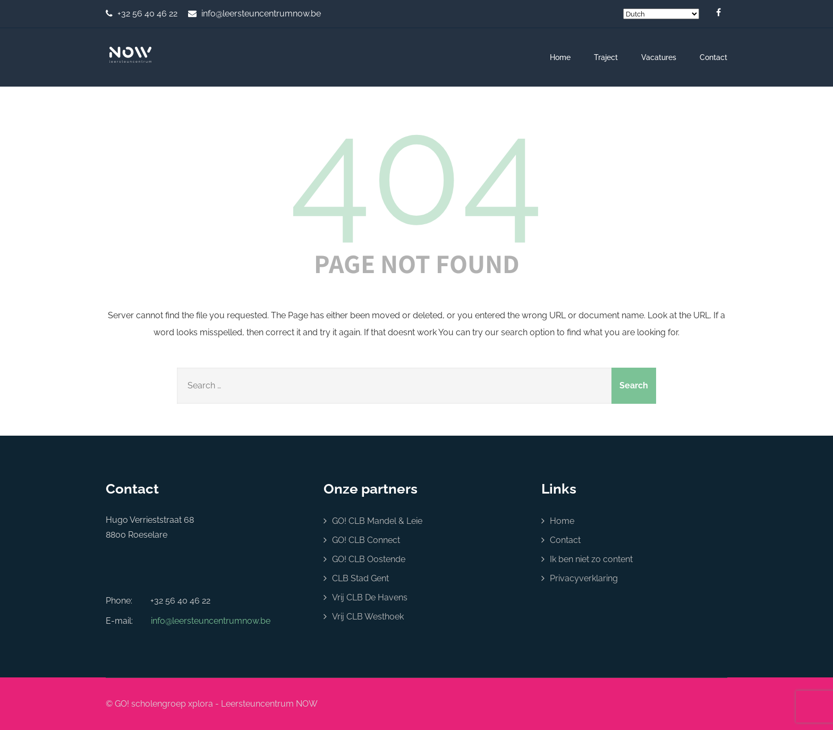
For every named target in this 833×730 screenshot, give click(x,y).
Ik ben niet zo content (591, 559)
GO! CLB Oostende (368, 559)
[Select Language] (661, 14)
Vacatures (658, 57)
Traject (606, 57)
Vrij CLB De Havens (369, 597)
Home (560, 57)
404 (416, 171)
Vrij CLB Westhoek (368, 617)
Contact (713, 57)
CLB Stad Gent (360, 578)
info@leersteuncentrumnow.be (261, 14)
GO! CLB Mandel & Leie (377, 521)
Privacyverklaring (584, 578)
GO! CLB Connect (366, 540)
